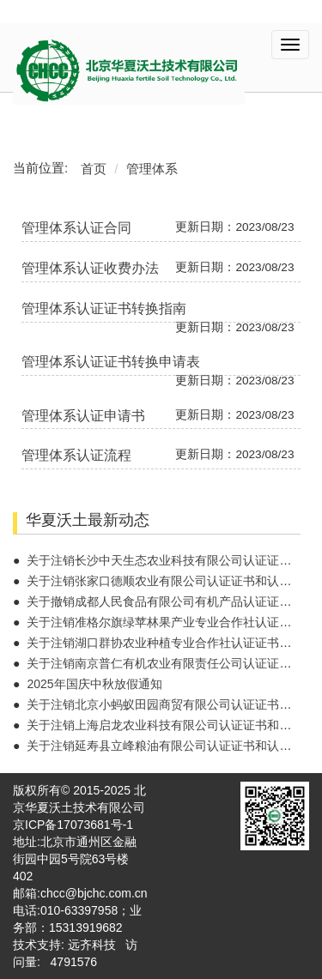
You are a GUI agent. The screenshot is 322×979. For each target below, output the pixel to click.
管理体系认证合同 (76, 228)
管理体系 (152, 168)
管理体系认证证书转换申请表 (110, 361)
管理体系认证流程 (76, 455)
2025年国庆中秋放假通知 (94, 684)
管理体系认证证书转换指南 (103, 308)
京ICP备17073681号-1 (73, 824)
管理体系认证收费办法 (90, 268)
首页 (93, 168)
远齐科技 (92, 945)
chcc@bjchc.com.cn (94, 893)
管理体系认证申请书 (83, 415)
